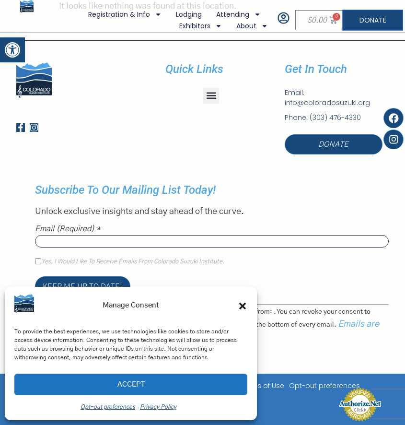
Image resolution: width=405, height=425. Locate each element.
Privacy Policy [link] (158, 407)
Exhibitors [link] (200, 26)
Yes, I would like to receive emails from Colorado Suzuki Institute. (132, 262)
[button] (242, 306)
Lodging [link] (188, 14)
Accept (131, 384)
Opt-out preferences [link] (108, 407)
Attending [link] (238, 14)
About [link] (251, 26)
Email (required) (68, 229)
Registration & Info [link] (124, 14)
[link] (12, 49)
